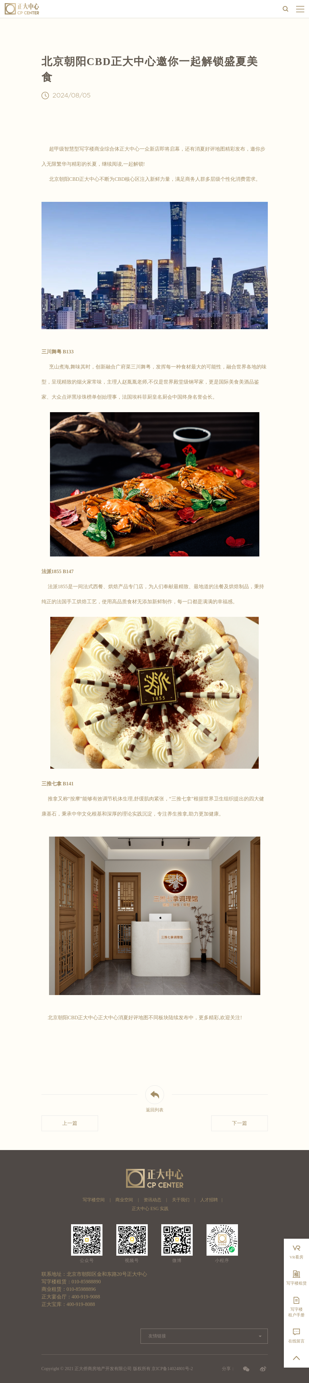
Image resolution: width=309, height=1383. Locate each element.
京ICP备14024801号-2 (172, 1368)
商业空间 (124, 1200)
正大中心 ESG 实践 (150, 1208)
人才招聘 (209, 1200)
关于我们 (181, 1200)
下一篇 (239, 1123)
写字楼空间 (94, 1200)
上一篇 (69, 1123)
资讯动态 (152, 1200)
